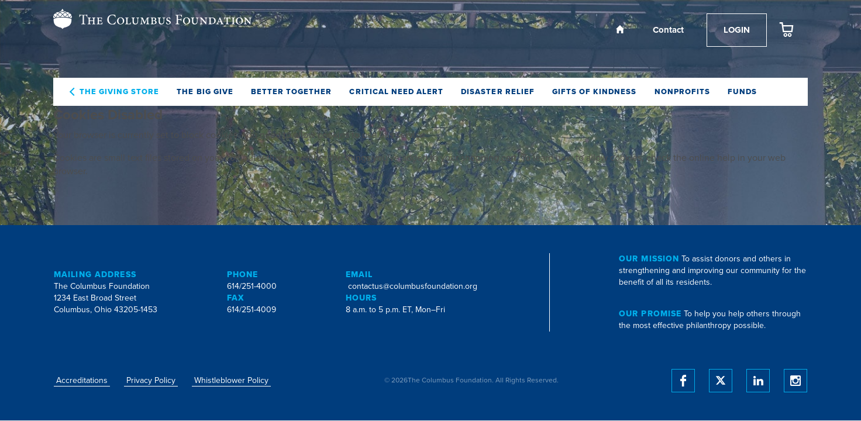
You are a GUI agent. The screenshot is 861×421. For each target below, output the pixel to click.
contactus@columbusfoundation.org (413, 286)
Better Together (291, 91)
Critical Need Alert (396, 91)
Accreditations (82, 380)
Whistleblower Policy (231, 380)
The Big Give (205, 91)
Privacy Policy (151, 380)
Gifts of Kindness (594, 91)
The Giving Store (120, 91)
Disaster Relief (498, 91)
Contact (668, 30)
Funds (742, 91)
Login (736, 30)
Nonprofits (682, 91)
